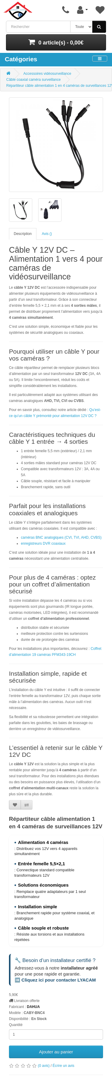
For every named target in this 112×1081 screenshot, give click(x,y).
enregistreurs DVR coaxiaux (43, 543)
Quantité (15, 1025)
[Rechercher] (99, 27)
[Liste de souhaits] (100, 9)
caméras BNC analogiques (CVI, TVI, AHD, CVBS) (61, 537)
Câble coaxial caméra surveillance (33, 80)
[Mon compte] (82, 9)
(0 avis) (44, 1066)
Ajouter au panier (56, 1051)
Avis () (47, 234)
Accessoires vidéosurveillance (47, 74)
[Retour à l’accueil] (18, 11)
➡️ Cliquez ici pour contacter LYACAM (55, 979)
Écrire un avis (63, 1066)
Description (23, 234)
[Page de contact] (65, 9)
